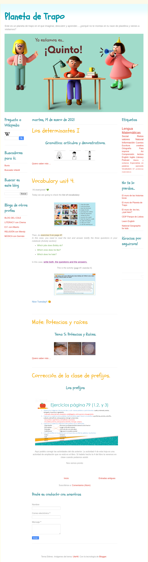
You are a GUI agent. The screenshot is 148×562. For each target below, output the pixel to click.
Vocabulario (127, 169)
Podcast (125, 160)
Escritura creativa (132, 145)
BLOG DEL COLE (13, 218)
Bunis (7, 165)
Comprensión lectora (132, 154)
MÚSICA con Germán (14, 236)
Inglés (132, 157)
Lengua (127, 128)
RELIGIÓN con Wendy (15, 232)
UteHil (76, 557)
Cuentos (139, 143)
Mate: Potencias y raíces (60, 322)
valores (126, 139)
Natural (139, 139)
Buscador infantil (12, 170)
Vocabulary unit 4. (53, 181)
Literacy (139, 157)
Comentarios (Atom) (81, 485)
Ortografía (126, 148)
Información (128, 142)
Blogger (102, 557)
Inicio (66, 478)
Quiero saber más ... (41, 163)
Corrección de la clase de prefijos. (71, 376)
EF (134, 169)
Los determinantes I (55, 131)
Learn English (128, 221)
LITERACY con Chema (15, 222)
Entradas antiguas (107, 478)
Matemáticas (131, 132)
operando (139, 166)
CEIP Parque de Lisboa (132, 217)
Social (125, 136)
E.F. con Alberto (12, 227)
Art (142, 151)
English (125, 157)
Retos (140, 136)
